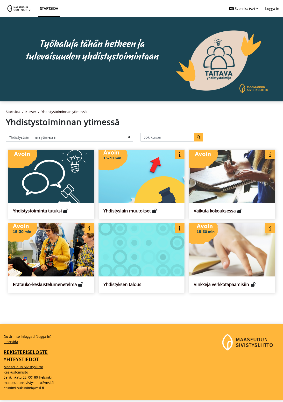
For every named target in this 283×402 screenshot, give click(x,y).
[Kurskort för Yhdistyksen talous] (141, 258)
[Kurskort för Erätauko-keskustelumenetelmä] (51, 258)
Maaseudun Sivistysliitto (24, 368)
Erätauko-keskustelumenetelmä (45, 285)
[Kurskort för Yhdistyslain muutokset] (141, 184)
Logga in (272, 8)
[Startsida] (19, 8)
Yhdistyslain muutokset (127, 211)
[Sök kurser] (167, 137)
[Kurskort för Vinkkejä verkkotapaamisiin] (232, 258)
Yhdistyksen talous (122, 285)
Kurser (31, 111)
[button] (243, 8)
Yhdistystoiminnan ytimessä (65, 111)
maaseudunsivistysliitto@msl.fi (29, 384)
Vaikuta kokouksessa (215, 211)
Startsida (13, 111)
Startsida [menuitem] (49, 8)
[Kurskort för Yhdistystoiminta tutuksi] (51, 184)
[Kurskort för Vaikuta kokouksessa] (232, 184)
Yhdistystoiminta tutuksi (37, 211)
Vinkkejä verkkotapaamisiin (221, 285)
